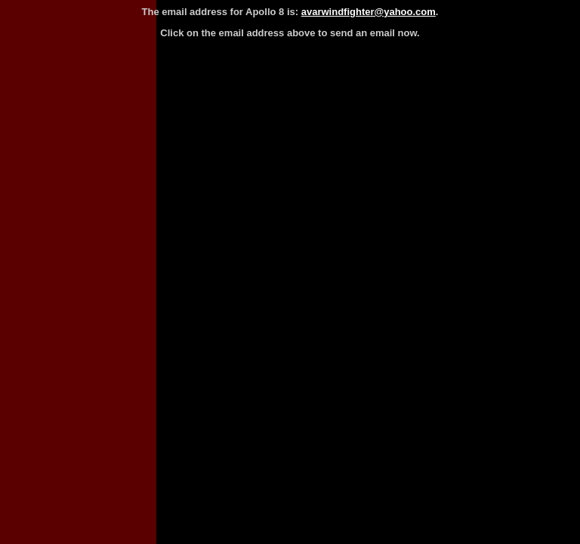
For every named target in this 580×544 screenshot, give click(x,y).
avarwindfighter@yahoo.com (368, 11)
